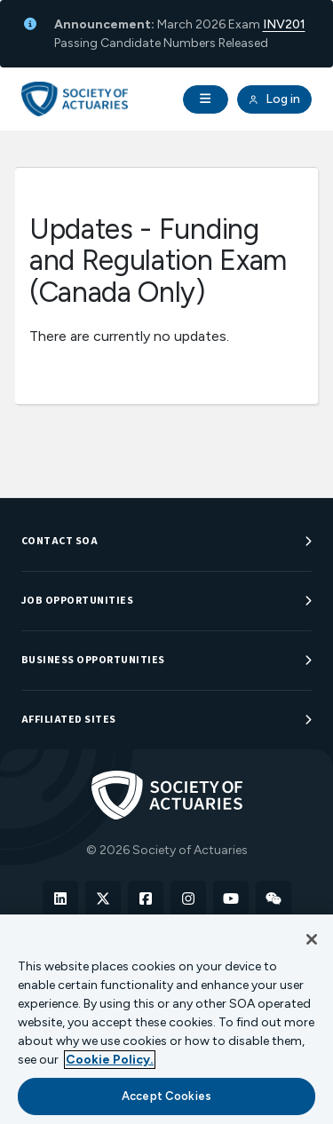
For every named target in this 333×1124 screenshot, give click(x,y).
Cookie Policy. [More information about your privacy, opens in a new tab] (110, 1059)
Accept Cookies (166, 1096)
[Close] (311, 939)
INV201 (284, 24)
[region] (166, 1019)
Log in (274, 99)
